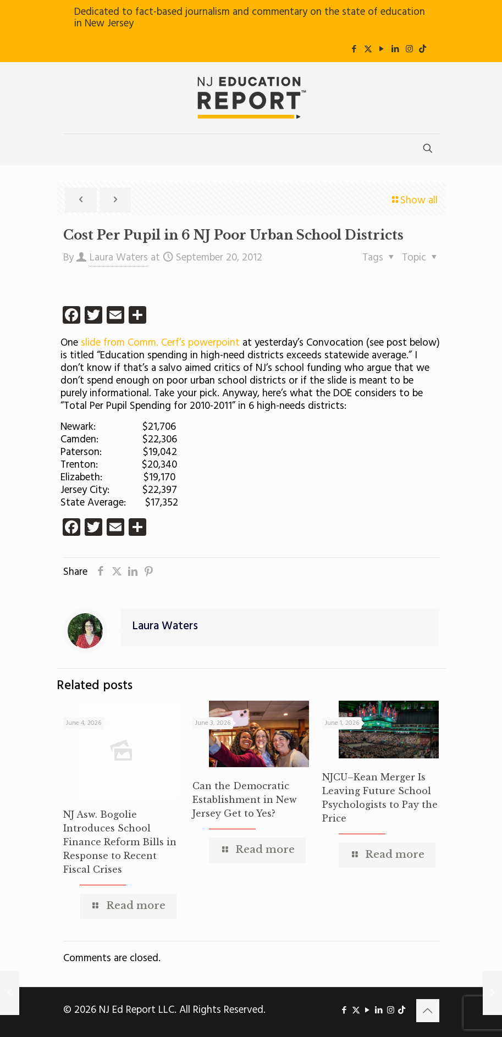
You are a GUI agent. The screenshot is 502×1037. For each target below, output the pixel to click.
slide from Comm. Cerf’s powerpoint (160, 343)
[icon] (422, 49)
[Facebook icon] (354, 49)
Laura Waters (119, 257)
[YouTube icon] (382, 49)
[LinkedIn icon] (395, 49)
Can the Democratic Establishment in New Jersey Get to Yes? (244, 799)
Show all (414, 200)
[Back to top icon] (427, 1010)
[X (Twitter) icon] (368, 49)
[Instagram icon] (409, 49)
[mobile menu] (72, 149)
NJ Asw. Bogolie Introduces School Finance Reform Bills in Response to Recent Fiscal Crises (119, 842)
